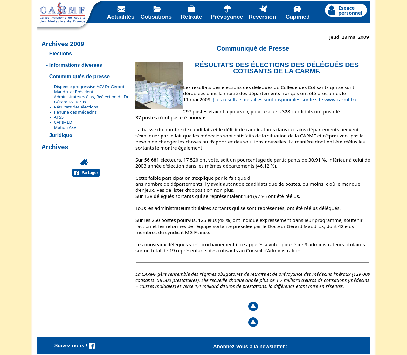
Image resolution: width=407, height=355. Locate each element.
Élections (60, 53)
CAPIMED (63, 122)
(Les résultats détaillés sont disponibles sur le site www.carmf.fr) (284, 99)
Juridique (60, 135)
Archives (54, 146)
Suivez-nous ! (74, 345)
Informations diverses (75, 65)
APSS (59, 117)
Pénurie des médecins (75, 112)
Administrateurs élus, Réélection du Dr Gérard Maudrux (91, 99)
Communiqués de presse (79, 76)
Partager (90, 172)
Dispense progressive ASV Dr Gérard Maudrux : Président (89, 89)
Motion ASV (65, 127)
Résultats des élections (76, 107)
